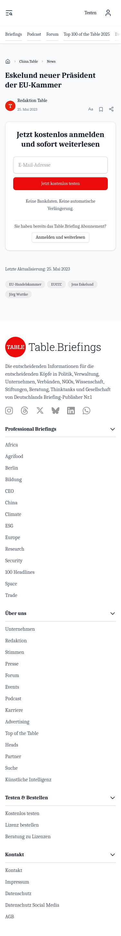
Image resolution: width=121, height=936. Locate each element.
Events (12, 687)
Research (14, 549)
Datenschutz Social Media (32, 905)
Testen (90, 12)
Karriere (14, 710)
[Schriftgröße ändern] (90, 109)
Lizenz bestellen (22, 825)
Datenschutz (18, 893)
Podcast (13, 699)
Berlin (11, 468)
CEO (9, 491)
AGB (9, 917)
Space (11, 584)
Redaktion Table (32, 100)
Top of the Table (21, 733)
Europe (12, 537)
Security (13, 561)
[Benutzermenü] (108, 12)
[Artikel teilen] (111, 109)
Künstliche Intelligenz (28, 780)
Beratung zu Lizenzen (28, 837)
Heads (11, 745)
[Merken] (101, 109)
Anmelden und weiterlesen (60, 237)
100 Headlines (20, 572)
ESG (9, 526)
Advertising (17, 722)
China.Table (28, 61)
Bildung (13, 479)
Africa (11, 445)
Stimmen (14, 652)
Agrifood (14, 456)
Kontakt (13, 870)
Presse (11, 664)
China (11, 503)
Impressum (17, 882)
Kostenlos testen (22, 813)
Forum (12, 675)
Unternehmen (20, 629)
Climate (13, 514)
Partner (13, 756)
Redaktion (16, 641)
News (51, 61)
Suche (11, 768)
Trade (11, 595)
